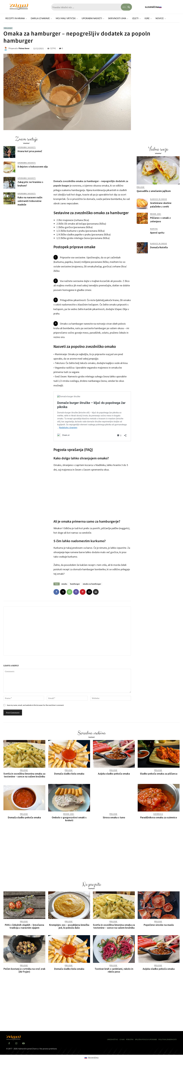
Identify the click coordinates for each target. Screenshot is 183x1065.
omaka (64, 584)
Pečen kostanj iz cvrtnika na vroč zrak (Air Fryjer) (24, 970)
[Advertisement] (26, 230)
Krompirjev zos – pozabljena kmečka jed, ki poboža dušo (69, 926)
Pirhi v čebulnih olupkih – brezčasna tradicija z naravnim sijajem (24, 926)
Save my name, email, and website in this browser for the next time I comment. (35, 705)
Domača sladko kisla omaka (69, 773)
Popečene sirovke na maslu (159, 924)
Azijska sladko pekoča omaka (114, 773)
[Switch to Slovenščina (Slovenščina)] (91, 1058)
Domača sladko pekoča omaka (24, 817)
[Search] (126, 7)
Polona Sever (24, 48)
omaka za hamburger (92, 584)
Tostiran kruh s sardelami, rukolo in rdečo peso (114, 970)
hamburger (75, 584)
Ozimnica (158, 814)
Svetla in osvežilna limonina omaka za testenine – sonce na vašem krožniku (24, 775)
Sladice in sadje (158, 199)
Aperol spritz (157, 232)
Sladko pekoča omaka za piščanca (158, 773)
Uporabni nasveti (27, 147)
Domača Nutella (159, 247)
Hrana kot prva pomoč (30, 151)
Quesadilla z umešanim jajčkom (154, 191)
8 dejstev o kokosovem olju (33, 166)
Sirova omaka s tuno (114, 817)
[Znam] (19, 7)
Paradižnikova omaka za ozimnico (158, 817)
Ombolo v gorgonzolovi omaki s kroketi (69, 819)
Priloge (8, 28)
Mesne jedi (155, 214)
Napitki (154, 229)
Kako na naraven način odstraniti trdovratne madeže (30, 201)
